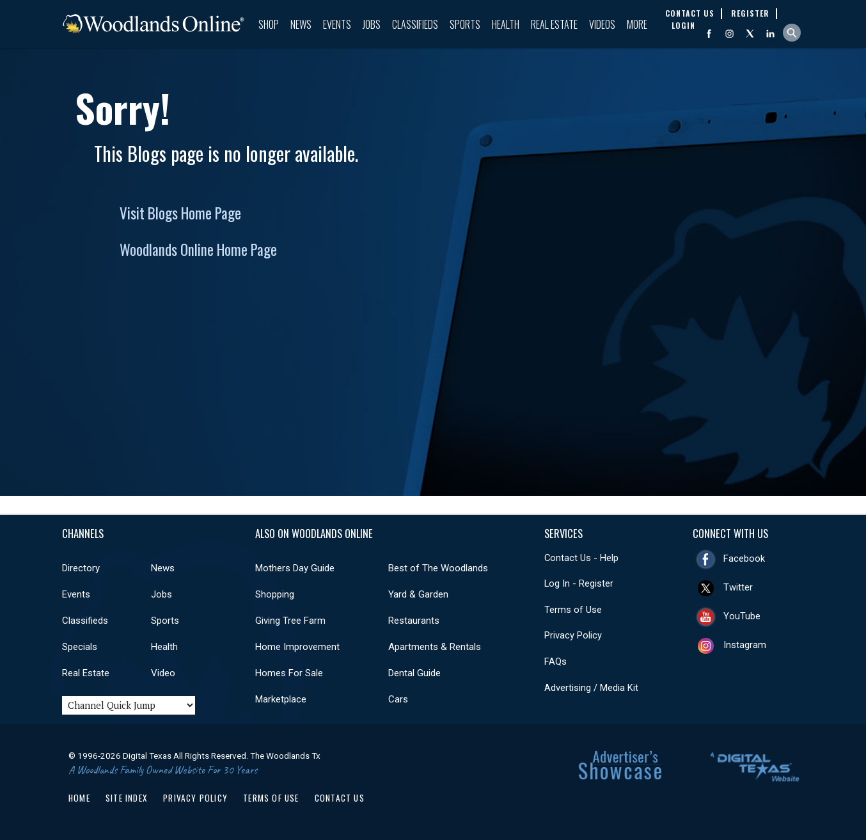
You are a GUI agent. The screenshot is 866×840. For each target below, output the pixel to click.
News (300, 24)
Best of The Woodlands (438, 568)
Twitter (738, 587)
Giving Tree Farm (290, 620)
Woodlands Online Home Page (198, 249)
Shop (268, 24)
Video (163, 673)
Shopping (274, 594)
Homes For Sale (289, 673)
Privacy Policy (573, 635)
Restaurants (413, 620)
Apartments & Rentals (434, 647)
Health (505, 24)
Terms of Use (573, 609)
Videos (602, 24)
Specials (79, 647)
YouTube (741, 616)
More (637, 24)
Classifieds (415, 24)
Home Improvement (297, 647)
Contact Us (340, 797)
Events (337, 24)
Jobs (372, 24)
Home (79, 797)
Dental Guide (414, 673)
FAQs (555, 661)
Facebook (744, 558)
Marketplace (280, 699)
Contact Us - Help (581, 558)
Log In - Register (578, 583)
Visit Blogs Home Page (180, 213)
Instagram (744, 645)
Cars (398, 699)
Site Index (127, 797)
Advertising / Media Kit (591, 687)
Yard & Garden (418, 594)
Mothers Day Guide (295, 568)
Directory (81, 568)
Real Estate (554, 24)
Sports (465, 24)
